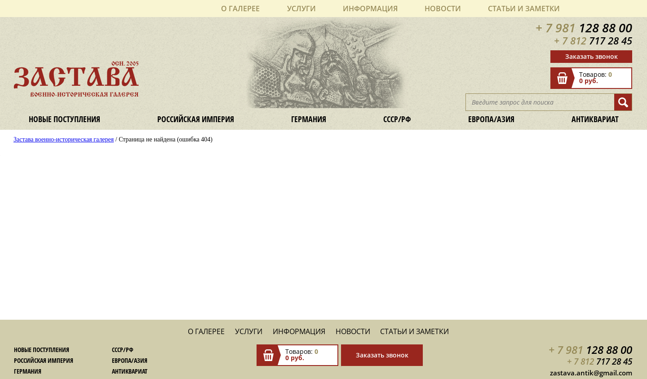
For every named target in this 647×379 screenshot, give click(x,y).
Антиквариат (595, 119)
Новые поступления (64, 119)
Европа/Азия (491, 119)
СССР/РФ (397, 119)
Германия (308, 119)
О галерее (240, 8)
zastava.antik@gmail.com (591, 372)
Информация (370, 8)
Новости (443, 8)
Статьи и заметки (524, 8)
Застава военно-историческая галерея (63, 139)
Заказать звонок (591, 56)
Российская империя (195, 119)
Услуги (301, 8)
